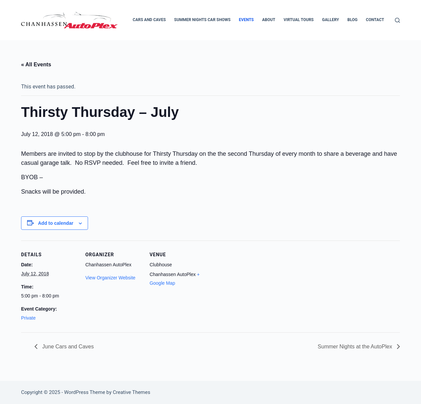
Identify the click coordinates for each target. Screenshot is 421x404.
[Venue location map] (249, 286)
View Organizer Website (110, 277)
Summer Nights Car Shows (202, 19)
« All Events (36, 64)
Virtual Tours (299, 19)
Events (246, 19)
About (268, 19)
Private (28, 318)
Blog (352, 19)
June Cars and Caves (67, 346)
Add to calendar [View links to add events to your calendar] (56, 223)
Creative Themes (131, 392)
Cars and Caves (149, 19)
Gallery (330, 19)
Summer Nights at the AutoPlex (356, 346)
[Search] (397, 20)
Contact (375, 19)
